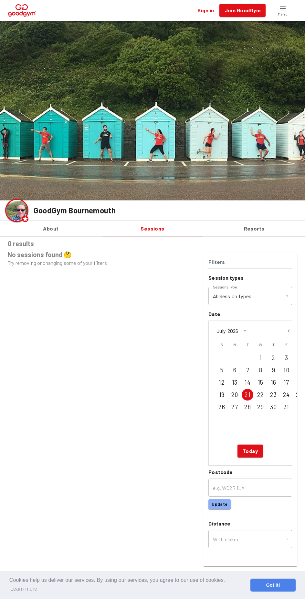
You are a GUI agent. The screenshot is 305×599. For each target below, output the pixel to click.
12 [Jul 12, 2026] (221, 382)
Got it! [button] (273, 585)
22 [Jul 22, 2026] (260, 395)
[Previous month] (288, 330)
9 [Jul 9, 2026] (273, 370)
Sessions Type (225, 287)
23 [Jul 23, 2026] (273, 395)
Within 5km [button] (225, 539)
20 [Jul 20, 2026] (234, 395)
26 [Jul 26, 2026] (221, 407)
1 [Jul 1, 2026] (260, 358)
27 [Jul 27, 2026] (234, 407)
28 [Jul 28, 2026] (247, 407)
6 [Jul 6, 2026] (234, 370)
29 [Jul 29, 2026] (260, 407)
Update (219, 504)
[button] (282, 10)
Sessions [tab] (153, 228)
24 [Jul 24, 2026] (286, 395)
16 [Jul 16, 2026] (273, 382)
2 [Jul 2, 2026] (273, 358)
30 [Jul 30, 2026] (273, 407)
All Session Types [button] (232, 296)
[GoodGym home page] (22, 9)
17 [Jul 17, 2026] (286, 382)
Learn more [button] (23, 589)
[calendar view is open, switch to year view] (244, 330)
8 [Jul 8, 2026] (260, 370)
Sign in (205, 10)
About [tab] (51, 228)
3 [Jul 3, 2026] (286, 358)
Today (250, 451)
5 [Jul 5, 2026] (221, 370)
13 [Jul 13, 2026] (234, 382)
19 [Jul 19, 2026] (221, 395)
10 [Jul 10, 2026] (286, 370)
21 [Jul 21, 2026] (247, 395)
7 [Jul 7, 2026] (247, 370)
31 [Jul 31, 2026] (286, 407)
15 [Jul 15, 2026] (260, 382)
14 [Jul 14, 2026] (247, 382)
